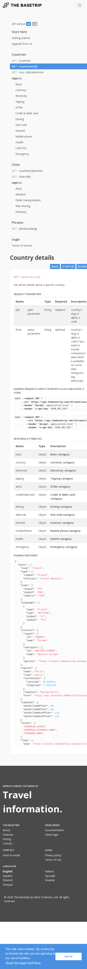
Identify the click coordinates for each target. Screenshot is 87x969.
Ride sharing (22, 206)
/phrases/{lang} (24, 228)
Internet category (62, 522)
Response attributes (28, 438)
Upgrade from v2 (22, 44)
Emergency (22, 154)
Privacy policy (53, 855)
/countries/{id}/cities (27, 171)
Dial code (21, 125)
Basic (18, 84)
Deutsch (8, 880)
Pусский (50, 876)
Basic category (60, 454)
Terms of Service (22, 245)
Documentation (54, 830)
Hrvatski (50, 880)
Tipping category (61, 478)
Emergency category (63, 547)
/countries (21, 60)
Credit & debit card (26, 113)
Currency (20, 90)
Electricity (21, 96)
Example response (26, 555)
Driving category (61, 506)
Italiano (49, 871)
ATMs (19, 107)
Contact (7, 843)
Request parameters (27, 294)
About (6, 830)
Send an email (11, 855)
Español (7, 876)
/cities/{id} (21, 176)
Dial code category (62, 514)
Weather (20, 194)
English (8, 871)
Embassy (20, 212)
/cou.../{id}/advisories (28, 72)
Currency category (62, 462)
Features (8, 834)
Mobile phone (23, 136)
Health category (61, 539)
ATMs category (60, 486)
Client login (51, 834)
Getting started (21, 38)
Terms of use (53, 859)
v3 (28, 24)
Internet (20, 130)
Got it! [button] (68, 956)
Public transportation (28, 200)
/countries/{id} (25, 66)
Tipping (19, 101)
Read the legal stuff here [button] (23, 963)
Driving (19, 119)
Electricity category (63, 470)
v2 (34, 24)
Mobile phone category (65, 531)
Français (8, 884)
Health (19, 142)
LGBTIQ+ (21, 148)
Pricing (7, 839)
